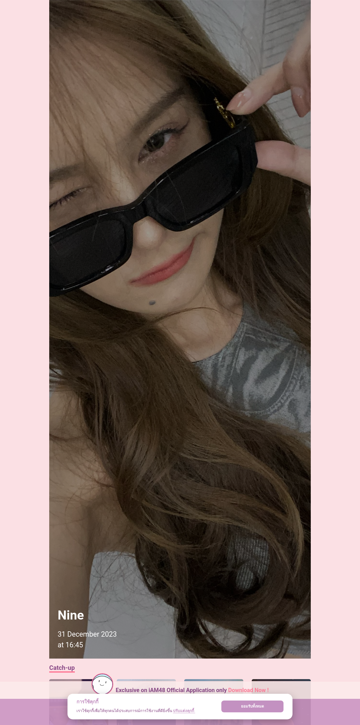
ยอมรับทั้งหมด (252, 706)
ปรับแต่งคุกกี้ (184, 710)
